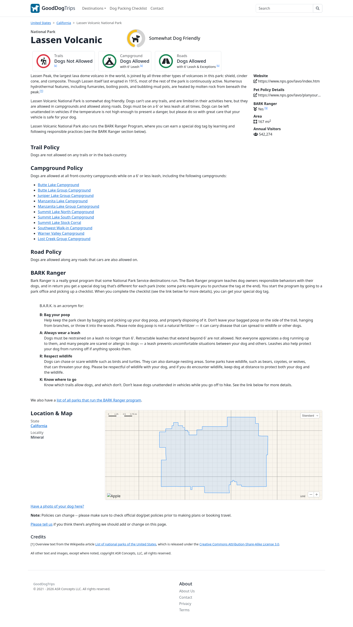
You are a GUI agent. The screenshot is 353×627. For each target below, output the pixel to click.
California (64, 23)
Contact (157, 8)
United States (41, 23)
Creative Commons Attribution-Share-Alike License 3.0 (239, 544)
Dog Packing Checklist (128, 8)
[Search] (284, 8)
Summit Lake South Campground (66, 217)
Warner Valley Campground (61, 233)
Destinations (92, 8)
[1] (41, 91)
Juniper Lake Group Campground (66, 195)
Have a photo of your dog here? (57, 506)
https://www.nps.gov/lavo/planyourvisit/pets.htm (287, 95)
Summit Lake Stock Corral (59, 222)
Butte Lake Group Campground (64, 190)
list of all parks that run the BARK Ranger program (99, 400)
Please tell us (41, 524)
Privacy (185, 603)
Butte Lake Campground (58, 184)
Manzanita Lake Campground (63, 201)
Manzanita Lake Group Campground (68, 206)
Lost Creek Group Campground (64, 238)
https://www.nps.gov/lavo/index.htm (286, 81)
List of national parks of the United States (125, 544)
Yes (260, 109)
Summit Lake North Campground (66, 211)
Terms (184, 609)
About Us (187, 591)
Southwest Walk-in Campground (65, 227)
